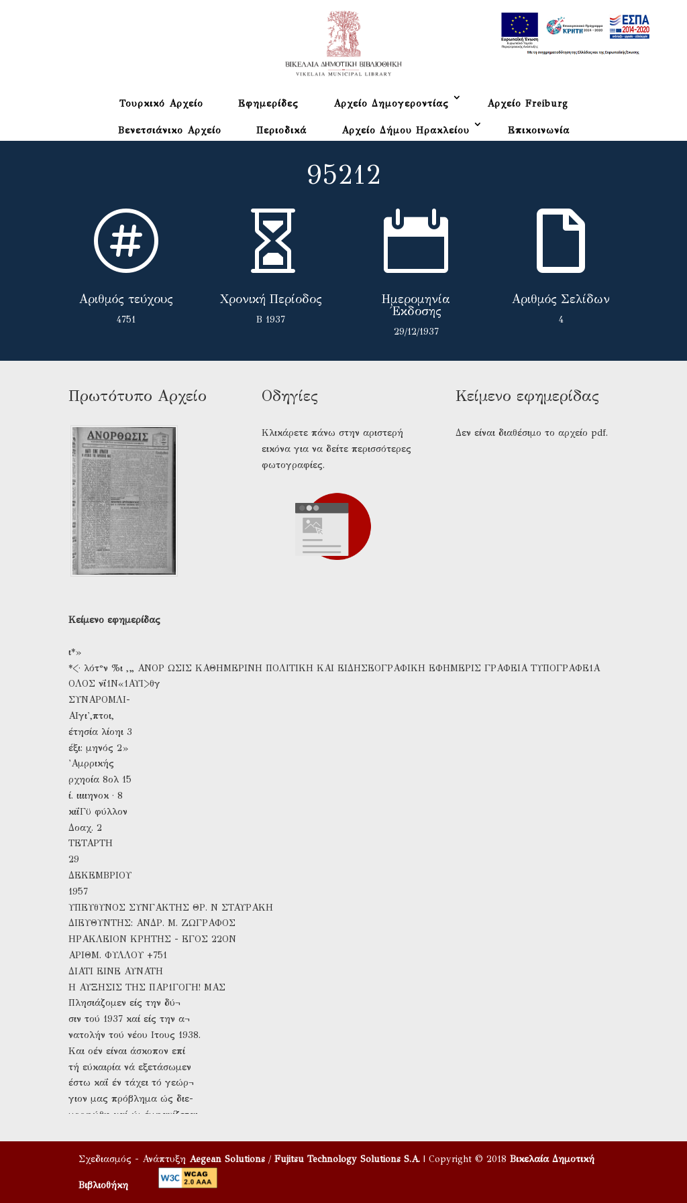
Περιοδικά (281, 130)
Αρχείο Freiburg (527, 103)
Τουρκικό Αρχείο (161, 103)
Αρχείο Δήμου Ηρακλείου (405, 130)
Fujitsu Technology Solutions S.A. (347, 1159)
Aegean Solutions (227, 1159)
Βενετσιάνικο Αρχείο (169, 130)
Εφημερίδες (268, 103)
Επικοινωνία (539, 130)
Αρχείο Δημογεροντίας (391, 103)
